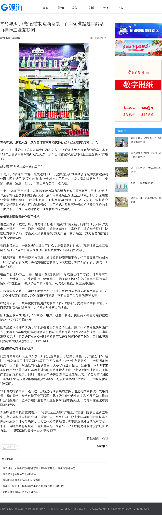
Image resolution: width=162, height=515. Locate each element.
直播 (91, 8)
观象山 (75, 8)
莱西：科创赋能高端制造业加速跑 (20, 491)
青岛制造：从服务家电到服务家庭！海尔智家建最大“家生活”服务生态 (39, 468)
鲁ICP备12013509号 (61, 508)
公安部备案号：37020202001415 (91, 508)
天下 (106, 8)
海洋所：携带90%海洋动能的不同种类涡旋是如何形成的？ (33, 486)
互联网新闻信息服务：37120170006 (129, 508)
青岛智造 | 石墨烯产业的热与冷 (19, 474)
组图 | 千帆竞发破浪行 (143, 182)
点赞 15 (9, 447)
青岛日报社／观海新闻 (10, 38)
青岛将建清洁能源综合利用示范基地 (21, 480)
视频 (61, 8)
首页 (46, 8)
